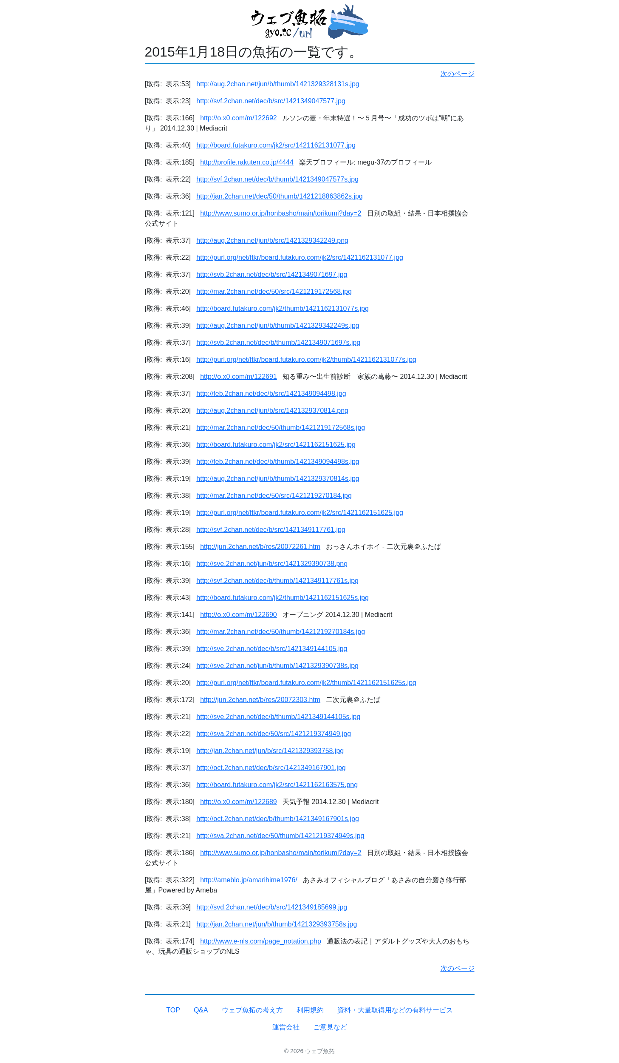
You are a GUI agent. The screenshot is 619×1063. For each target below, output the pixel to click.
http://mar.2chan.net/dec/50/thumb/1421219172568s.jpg (280, 427)
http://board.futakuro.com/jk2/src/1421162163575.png (277, 784)
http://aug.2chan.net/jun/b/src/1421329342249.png (272, 240)
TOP (173, 1010)
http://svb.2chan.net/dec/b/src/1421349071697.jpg (271, 274)
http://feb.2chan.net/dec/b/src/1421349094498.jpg (271, 393)
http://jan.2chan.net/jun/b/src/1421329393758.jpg (270, 750)
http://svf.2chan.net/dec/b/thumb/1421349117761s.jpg (277, 580)
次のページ (458, 73)
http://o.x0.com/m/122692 (238, 118)
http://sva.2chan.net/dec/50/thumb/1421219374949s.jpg (280, 835)
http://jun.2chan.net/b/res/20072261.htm (260, 546)
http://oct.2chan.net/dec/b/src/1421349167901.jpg (270, 767)
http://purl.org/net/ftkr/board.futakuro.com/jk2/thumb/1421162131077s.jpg (306, 359)
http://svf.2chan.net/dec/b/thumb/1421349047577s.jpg (277, 179)
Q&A (201, 1010)
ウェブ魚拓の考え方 (252, 1010)
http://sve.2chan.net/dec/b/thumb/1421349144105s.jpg (278, 716)
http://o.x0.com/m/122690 (238, 614)
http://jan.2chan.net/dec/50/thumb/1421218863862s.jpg (279, 196)
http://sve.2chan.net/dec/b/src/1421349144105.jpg (271, 648)
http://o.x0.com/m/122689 (238, 801)
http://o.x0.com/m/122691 (238, 376)
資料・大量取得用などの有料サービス (395, 1010)
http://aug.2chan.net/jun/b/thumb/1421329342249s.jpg (277, 325)
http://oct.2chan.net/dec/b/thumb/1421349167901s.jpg (277, 818)
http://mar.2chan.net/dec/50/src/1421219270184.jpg (274, 495)
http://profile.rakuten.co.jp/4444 (247, 162)
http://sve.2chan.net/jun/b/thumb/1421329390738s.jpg (277, 665)
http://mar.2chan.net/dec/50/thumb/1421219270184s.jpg (280, 631)
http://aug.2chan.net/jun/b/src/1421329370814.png (272, 410)
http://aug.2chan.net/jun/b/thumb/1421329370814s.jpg (277, 478)
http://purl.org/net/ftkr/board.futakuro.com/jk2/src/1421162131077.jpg (299, 257)
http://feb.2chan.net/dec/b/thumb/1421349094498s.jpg (277, 461)
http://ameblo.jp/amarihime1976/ (248, 880)
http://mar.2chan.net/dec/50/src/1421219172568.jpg (274, 291)
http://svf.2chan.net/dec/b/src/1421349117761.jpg (270, 529)
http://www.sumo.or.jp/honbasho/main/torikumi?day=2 (280, 213)
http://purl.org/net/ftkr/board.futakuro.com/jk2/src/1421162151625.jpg (299, 512)
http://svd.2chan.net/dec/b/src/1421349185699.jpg (271, 907)
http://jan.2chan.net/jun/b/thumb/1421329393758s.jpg (276, 924)
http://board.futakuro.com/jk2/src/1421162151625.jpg (275, 444)
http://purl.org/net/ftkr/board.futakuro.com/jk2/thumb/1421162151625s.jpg (306, 682)
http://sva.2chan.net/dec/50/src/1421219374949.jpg (273, 733)
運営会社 (286, 1027)
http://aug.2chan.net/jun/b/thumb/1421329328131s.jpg (277, 84)
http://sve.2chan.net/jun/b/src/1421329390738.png (272, 563)
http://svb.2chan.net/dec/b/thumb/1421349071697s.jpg (278, 342)
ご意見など (330, 1027)
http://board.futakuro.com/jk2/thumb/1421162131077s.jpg (282, 308)
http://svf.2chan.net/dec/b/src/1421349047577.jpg (270, 101)
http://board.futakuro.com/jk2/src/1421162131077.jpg (275, 145)
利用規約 (310, 1010)
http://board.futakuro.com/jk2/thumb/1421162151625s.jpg (282, 597)
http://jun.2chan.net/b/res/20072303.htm (260, 699)
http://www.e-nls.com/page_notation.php (260, 941)
